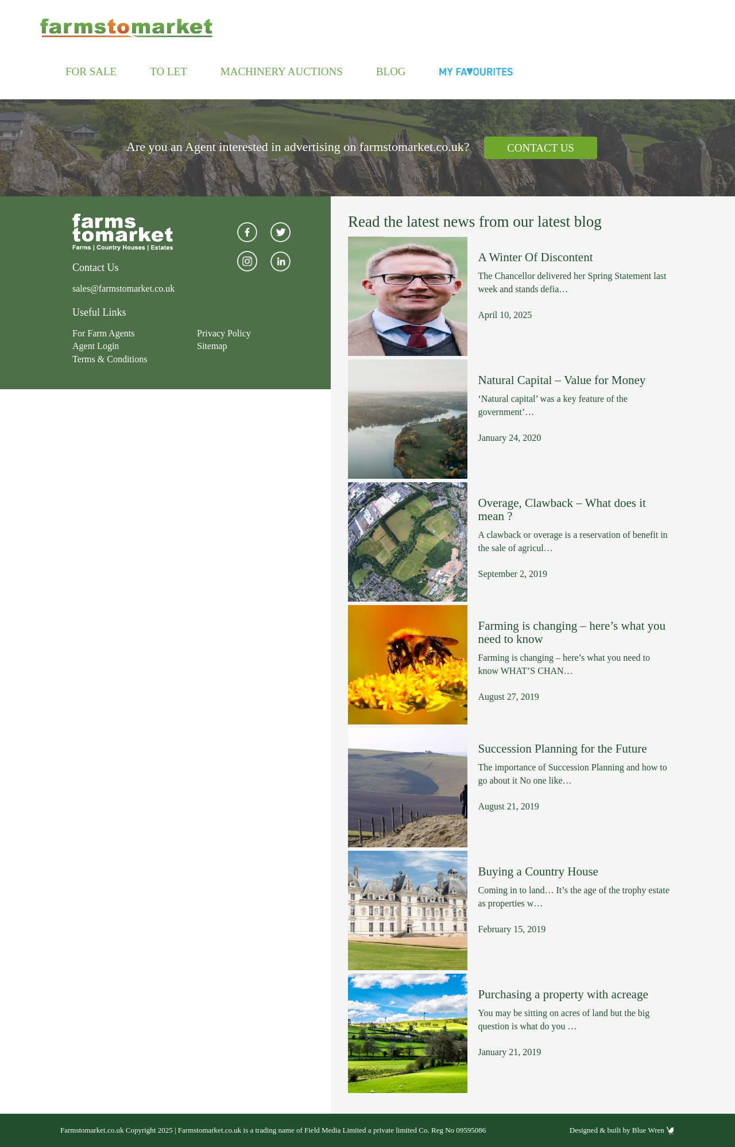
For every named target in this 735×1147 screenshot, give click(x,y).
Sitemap (212, 346)
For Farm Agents (103, 333)
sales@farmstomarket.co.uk (123, 288)
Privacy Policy (224, 333)
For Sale (91, 71)
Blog (391, 71)
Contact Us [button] (540, 148)
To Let (168, 71)
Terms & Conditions (109, 359)
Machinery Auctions (281, 71)
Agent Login (95, 346)
